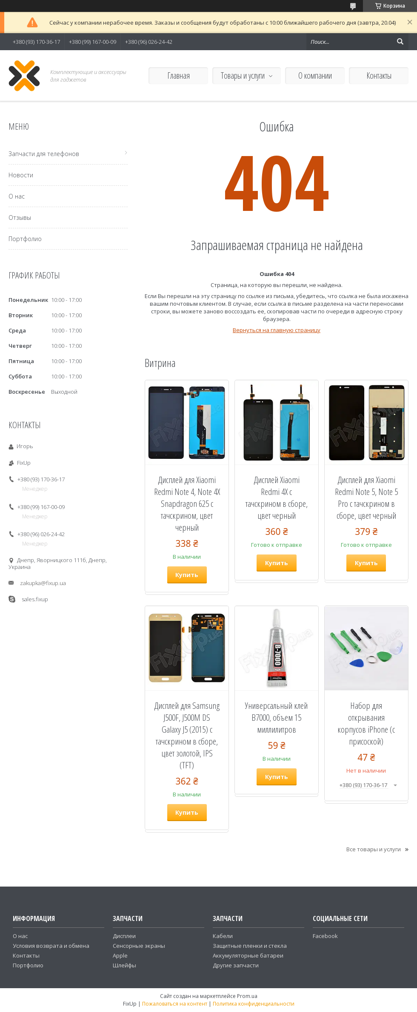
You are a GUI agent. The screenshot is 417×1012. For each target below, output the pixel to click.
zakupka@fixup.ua (43, 583)
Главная (178, 75)
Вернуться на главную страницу (276, 330)
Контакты (378, 75)
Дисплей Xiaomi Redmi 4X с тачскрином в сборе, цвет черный (277, 497)
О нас (17, 196)
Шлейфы (124, 965)
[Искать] (399, 41)
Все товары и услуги (373, 849)
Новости (21, 175)
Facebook (325, 936)
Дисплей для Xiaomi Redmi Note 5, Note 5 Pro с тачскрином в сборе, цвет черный (366, 497)
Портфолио (25, 239)
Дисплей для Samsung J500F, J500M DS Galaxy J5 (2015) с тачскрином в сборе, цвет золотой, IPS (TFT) (187, 735)
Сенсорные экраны (139, 945)
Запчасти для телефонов (44, 154)
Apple (120, 955)
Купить (186, 575)
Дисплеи (124, 936)
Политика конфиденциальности (253, 1003)
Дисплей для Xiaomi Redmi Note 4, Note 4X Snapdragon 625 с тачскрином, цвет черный (187, 503)
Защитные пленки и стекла (250, 945)
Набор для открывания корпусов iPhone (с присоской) (366, 723)
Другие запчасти (236, 965)
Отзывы (20, 217)
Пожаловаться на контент (174, 1003)
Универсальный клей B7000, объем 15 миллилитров (276, 717)
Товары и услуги (243, 75)
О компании (315, 75)
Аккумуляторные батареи (248, 955)
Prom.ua (247, 996)
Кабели (223, 936)
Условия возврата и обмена (51, 945)
